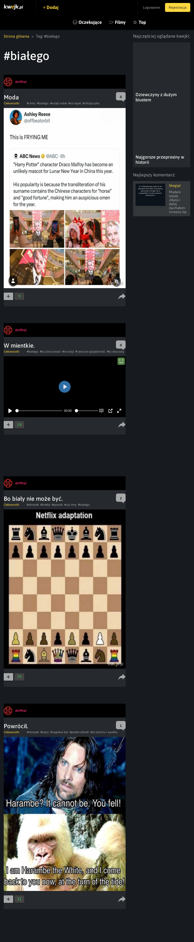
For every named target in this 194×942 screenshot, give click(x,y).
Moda (11, 97)
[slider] (38, 410)
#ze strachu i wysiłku (104, 732)
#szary (44, 732)
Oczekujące (90, 22)
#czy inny (70, 504)
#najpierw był (59, 732)
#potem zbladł (79, 732)
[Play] (10, 411)
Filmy (120, 22)
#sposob (57, 504)
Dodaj (52, 7)
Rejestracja (178, 7)
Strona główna (16, 36)
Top (142, 22)
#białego (43, 103)
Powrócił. (16, 726)
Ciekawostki (11, 103)
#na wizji (68, 351)
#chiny (31, 103)
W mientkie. (19, 345)
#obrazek (33, 504)
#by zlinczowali (50, 351)
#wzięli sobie (58, 103)
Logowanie (151, 7)
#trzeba (45, 504)
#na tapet (74, 103)
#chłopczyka (91, 103)
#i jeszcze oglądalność (90, 351)
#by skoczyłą (115, 351)
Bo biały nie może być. (33, 498)
